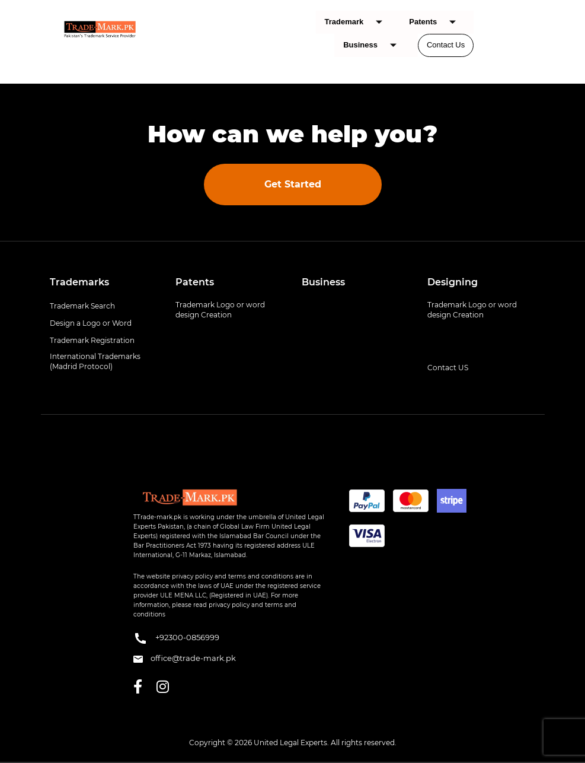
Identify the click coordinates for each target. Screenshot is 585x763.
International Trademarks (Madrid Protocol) (95, 361)
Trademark (358, 22)
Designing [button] (452, 282)
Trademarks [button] (79, 282)
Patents (437, 22)
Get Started (292, 184)
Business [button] (323, 282)
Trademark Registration (92, 340)
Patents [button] (194, 282)
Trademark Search (82, 305)
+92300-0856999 (176, 638)
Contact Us (446, 44)
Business (374, 45)
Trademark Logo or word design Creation (220, 309)
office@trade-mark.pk (184, 658)
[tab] (104, 282)
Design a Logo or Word (91, 323)
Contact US (447, 367)
